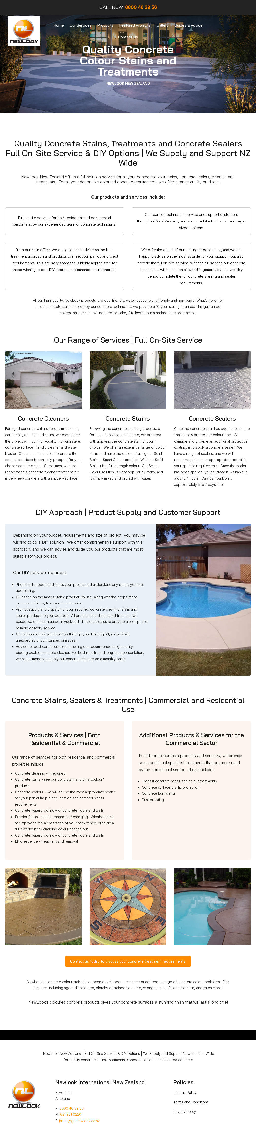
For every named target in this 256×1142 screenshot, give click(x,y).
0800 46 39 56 (71, 1108)
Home (59, 25)
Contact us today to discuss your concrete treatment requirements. (128, 961)
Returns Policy (184, 1092)
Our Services (81, 25)
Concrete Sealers (212, 418)
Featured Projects (135, 25)
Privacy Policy (184, 1112)
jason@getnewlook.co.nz (79, 1121)
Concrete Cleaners (43, 418)
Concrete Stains (128, 418)
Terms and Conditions (190, 1102)
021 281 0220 (70, 1114)
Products (105, 25)
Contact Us (128, 37)
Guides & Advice (189, 25)
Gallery (163, 25)
